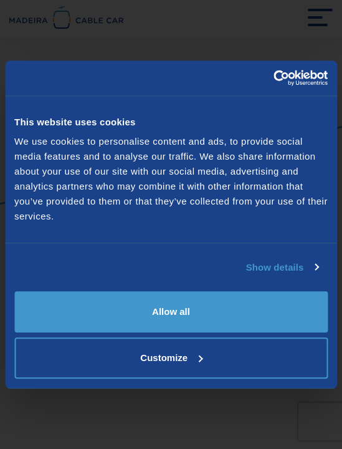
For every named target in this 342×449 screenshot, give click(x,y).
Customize (171, 357)
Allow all (171, 311)
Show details (275, 267)
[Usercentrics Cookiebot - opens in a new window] (273, 78)
